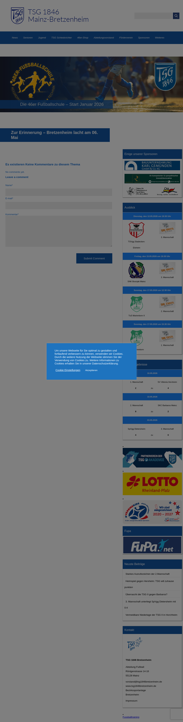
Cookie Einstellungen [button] (68, 370)
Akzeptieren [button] (91, 370)
